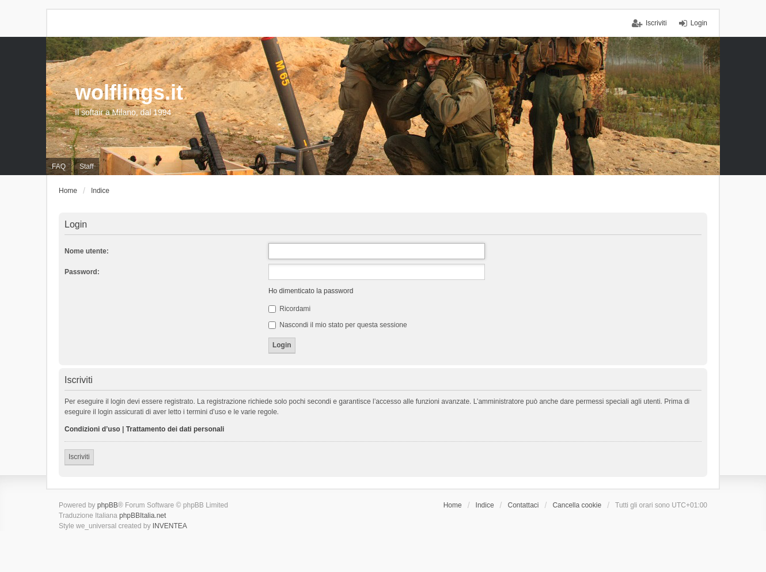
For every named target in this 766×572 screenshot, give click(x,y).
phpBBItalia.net (142, 516)
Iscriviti (79, 457)
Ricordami (289, 309)
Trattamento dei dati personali (175, 429)
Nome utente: (87, 251)
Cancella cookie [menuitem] (576, 505)
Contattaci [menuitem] (523, 505)
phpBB (107, 505)
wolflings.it (129, 92)
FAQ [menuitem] (59, 166)
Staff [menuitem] (86, 166)
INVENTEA (170, 526)
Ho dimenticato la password (310, 291)
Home (452, 505)
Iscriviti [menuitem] (656, 23)
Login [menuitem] (699, 23)
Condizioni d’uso (92, 429)
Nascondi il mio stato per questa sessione (337, 325)
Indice (485, 505)
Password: (82, 272)
